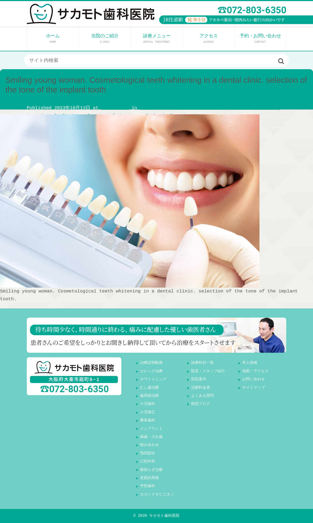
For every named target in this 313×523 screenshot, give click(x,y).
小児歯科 (147, 404)
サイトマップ (253, 387)
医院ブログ (200, 404)
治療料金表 (200, 387)
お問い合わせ (253, 379)
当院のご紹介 (105, 38)
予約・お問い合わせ (260, 38)
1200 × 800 (115, 108)
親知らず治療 (151, 469)
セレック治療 (151, 371)
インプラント (151, 428)
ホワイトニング (153, 379)
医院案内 (198, 379)
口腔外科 (147, 461)
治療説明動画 (151, 362)
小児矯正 (147, 412)
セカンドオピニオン (157, 494)
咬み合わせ (149, 445)
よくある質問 (202, 395)
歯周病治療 (149, 395)
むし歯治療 (149, 387)
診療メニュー (157, 38)
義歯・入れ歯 (151, 436)
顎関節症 (147, 453)
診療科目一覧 (202, 362)
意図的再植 (149, 478)
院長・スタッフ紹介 (208, 371)
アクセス (208, 38)
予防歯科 (147, 486)
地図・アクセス (255, 371)
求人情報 (249, 362)
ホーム (53, 38)
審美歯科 (147, 420)
